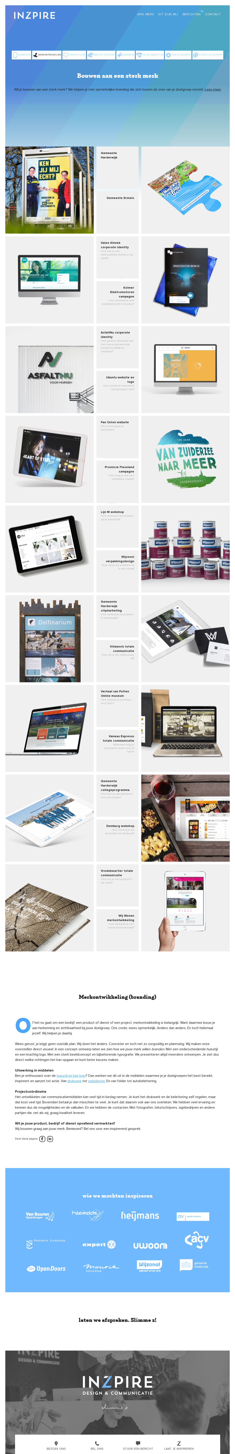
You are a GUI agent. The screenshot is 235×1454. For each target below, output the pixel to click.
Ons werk (145, 14)
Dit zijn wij (168, 14)
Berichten (192, 14)
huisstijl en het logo (71, 1075)
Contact (213, 14)
